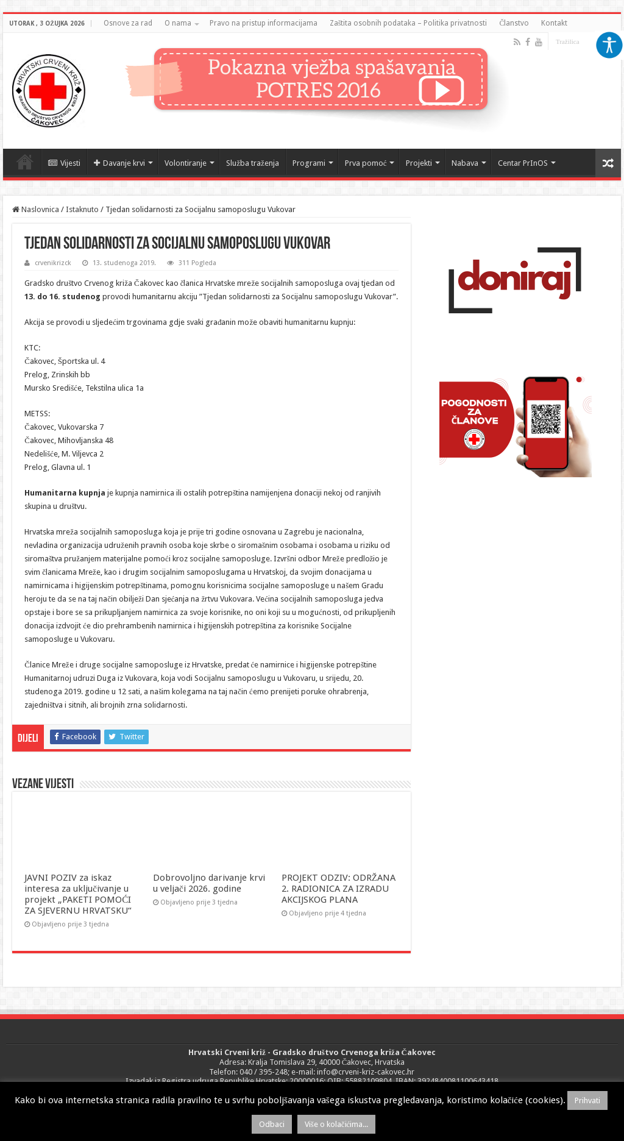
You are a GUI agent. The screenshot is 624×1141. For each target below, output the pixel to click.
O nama (178, 23)
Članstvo (514, 23)
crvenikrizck (53, 263)
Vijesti (64, 163)
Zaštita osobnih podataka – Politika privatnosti (409, 23)
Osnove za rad (128, 23)
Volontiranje (186, 163)
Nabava (465, 163)
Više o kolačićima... (337, 1124)
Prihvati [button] (587, 1100)
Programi (308, 163)
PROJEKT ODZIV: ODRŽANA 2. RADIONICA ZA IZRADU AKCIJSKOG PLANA (338, 888)
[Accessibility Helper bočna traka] (609, 45)
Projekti (419, 163)
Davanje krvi (119, 163)
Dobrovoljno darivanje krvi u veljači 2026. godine (209, 883)
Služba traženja (252, 163)
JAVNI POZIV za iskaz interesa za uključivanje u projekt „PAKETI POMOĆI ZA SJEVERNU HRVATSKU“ (78, 894)
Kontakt (554, 23)
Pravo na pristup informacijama (263, 23)
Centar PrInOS (523, 163)
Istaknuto (82, 209)
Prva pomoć (366, 163)
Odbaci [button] (272, 1124)
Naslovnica (25, 161)
